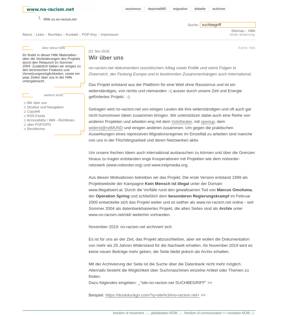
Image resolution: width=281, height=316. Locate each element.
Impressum (110, 34)
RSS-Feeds (36, 116)
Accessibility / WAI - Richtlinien (51, 120)
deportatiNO (157, 9)
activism (218, 9)
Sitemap (237, 31)
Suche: (193, 25)
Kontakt (72, 34)
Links (40, 34)
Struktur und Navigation (45, 107)
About (27, 34)
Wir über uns (37, 103)
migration (180, 9)
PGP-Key (89, 34)
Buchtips (55, 34)
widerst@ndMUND (106, 127)
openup (208, 121)
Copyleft (33, 111)
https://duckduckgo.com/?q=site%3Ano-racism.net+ (152, 295)
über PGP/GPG (39, 124)
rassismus (133, 9)
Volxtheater (181, 121)
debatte (200, 9)
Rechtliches (36, 129)
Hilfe (251, 31)
